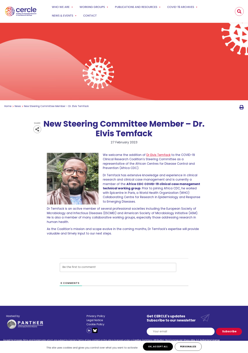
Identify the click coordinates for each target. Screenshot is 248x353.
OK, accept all (158, 346)
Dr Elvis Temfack (158, 155)
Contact (90, 16)
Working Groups (94, 7)
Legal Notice (94, 320)
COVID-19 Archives (182, 7)
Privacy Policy (95, 316)
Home (8, 106)
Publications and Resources (138, 7)
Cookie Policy (95, 324)
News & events (64, 15)
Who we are (62, 7)
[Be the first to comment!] (118, 267)
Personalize (188, 346)
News (18, 106)
